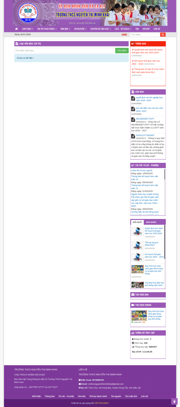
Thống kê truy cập (145, 333)
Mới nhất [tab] (137, 222)
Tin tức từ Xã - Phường (147, 165)
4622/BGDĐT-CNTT (145, 119)
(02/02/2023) (149, 64)
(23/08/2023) (137, 56)
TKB (137, 29)
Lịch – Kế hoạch (123, 29)
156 (143, 322)
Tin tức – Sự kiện (66, 396)
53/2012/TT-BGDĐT (145, 135)
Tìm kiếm (122, 50)
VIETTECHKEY (102, 403)
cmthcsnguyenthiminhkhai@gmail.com (106, 384)
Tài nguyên (80, 29)
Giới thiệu (27, 29)
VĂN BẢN (139, 92)
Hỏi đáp (146, 29)
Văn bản (65, 29)
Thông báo (140, 44)
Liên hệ (157, 29)
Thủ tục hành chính (98, 396)
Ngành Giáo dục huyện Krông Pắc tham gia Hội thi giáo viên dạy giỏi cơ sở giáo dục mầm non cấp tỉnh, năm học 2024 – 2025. (145, 200)
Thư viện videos (143, 305)
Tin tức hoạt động (47, 29)
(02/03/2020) (137, 75)
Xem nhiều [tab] (151, 222)
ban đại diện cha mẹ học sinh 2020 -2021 (149, 109)
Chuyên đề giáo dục (100, 29)
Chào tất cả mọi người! (141, 170)
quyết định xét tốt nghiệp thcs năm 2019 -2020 (149, 99)
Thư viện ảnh (141, 295)
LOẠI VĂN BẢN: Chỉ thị (30, 44)
